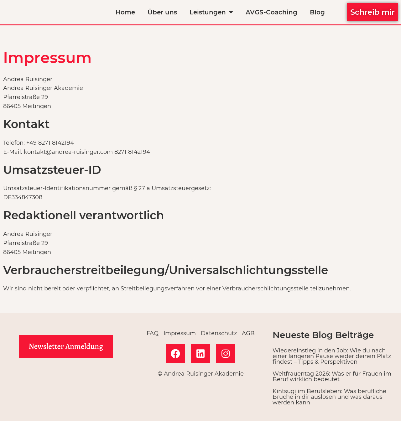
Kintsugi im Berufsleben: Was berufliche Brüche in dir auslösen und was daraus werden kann (329, 397)
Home (125, 12)
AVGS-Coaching (271, 12)
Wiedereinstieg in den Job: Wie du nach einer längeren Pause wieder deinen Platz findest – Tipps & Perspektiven (332, 356)
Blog (317, 12)
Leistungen (211, 12)
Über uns (162, 12)
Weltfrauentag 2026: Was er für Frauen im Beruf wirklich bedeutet (332, 376)
